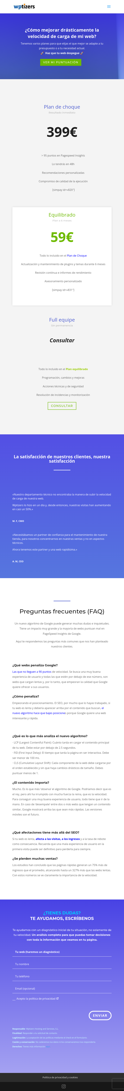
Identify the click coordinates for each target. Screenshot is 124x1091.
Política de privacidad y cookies (60, 1077)
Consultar (62, 406)
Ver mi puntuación (60, 62)
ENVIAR (100, 1015)
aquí (48, 1046)
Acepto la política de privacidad (35, 998)
